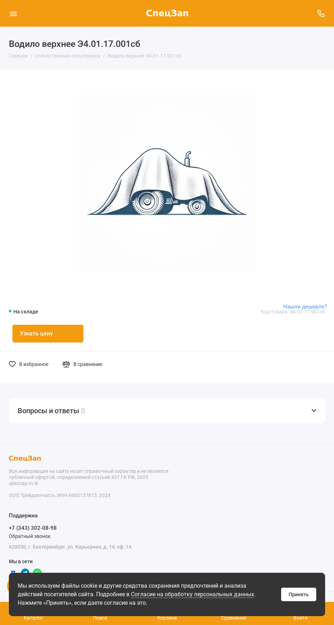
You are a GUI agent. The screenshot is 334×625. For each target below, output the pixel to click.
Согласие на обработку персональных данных (192, 594)
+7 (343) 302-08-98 (33, 528)
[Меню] (13, 13)
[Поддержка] (320, 13)
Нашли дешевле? (305, 306)
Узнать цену (36, 333)
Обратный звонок (30, 536)
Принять (299, 594)
